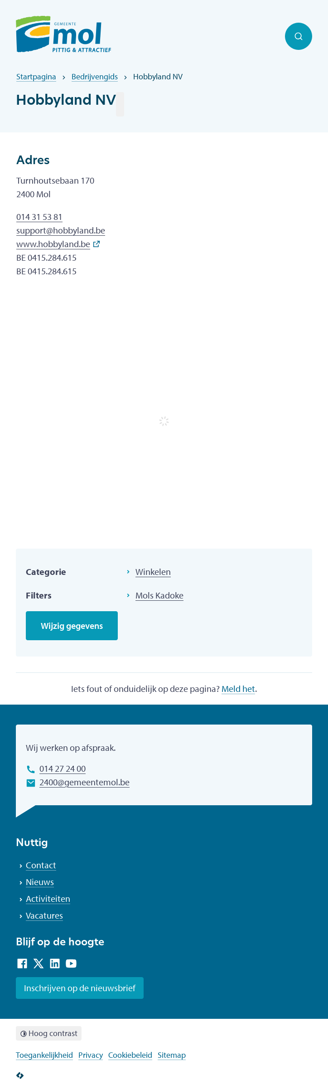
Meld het (238, 688)
